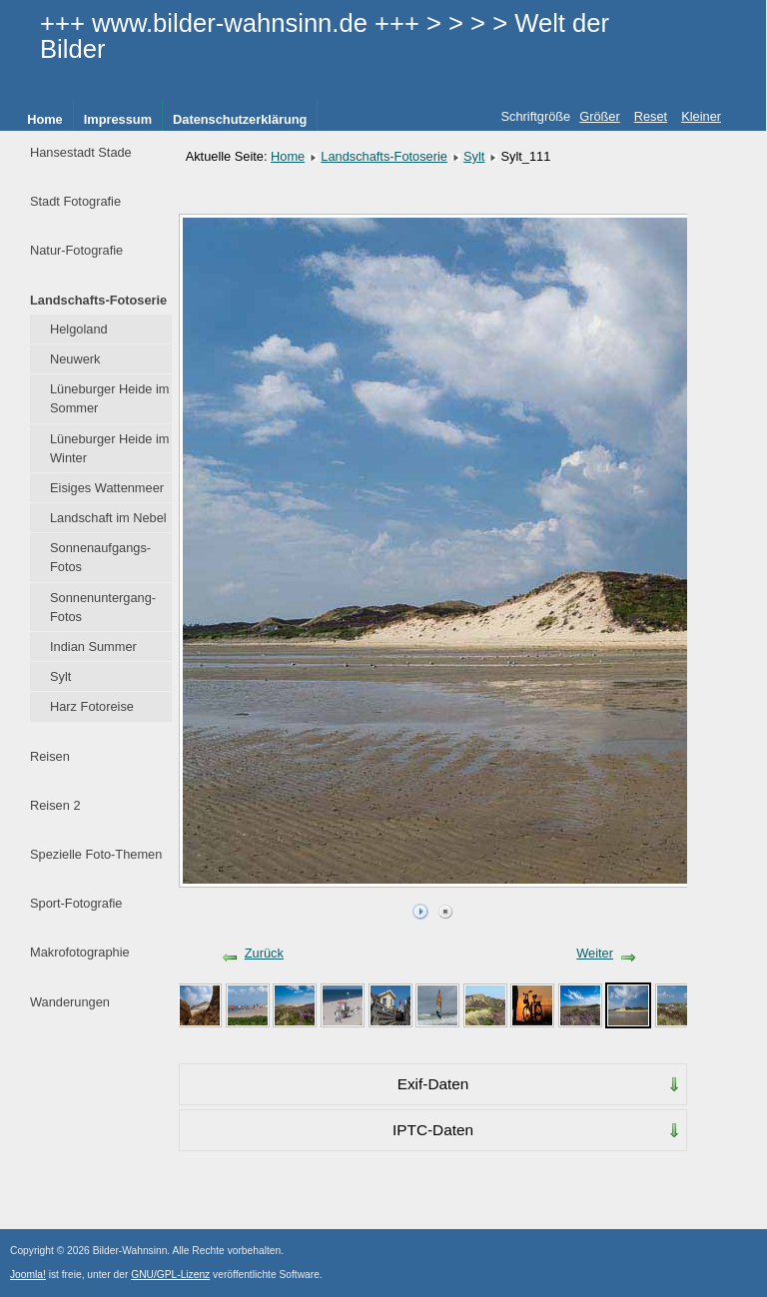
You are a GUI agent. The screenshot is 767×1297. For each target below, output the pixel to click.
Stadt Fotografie (75, 201)
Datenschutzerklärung (240, 119)
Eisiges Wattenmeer (107, 487)
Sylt (60, 676)
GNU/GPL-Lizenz (170, 1274)
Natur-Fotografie (76, 250)
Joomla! (28, 1274)
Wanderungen (70, 1001)
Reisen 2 (55, 805)
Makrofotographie (80, 952)
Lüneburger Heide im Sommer (110, 398)
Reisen (50, 756)
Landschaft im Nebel (108, 517)
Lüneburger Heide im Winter (110, 448)
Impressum (118, 119)
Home (45, 119)
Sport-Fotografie (76, 903)
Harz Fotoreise (92, 706)
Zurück (264, 953)
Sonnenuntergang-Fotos (103, 607)
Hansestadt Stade (81, 152)
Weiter (594, 953)
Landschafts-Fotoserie (98, 300)
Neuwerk (75, 358)
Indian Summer (93, 646)
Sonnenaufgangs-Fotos (100, 557)
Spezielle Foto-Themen (96, 854)
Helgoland (79, 329)
